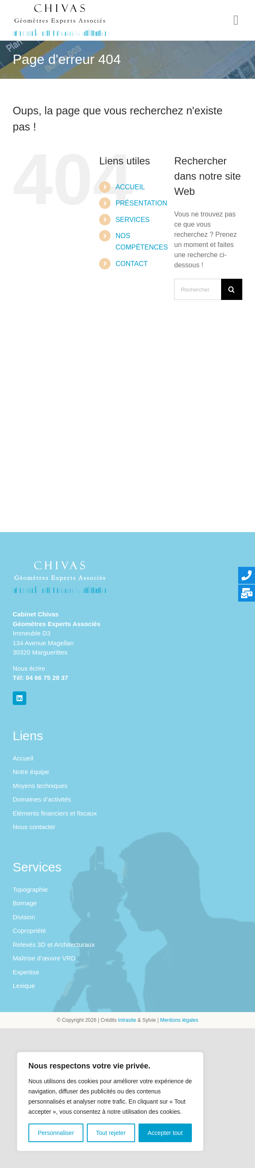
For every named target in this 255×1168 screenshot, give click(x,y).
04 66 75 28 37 (47, 677)
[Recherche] (231, 289)
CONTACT (132, 263)
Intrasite (127, 1020)
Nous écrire (29, 668)
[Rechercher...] (197, 289)
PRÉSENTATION (141, 203)
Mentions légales (179, 1020)
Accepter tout (165, 1132)
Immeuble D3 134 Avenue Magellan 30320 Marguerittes (43, 643)
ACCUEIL (130, 187)
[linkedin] (19, 698)
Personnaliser (56, 1132)
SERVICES (133, 219)
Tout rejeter (111, 1132)
